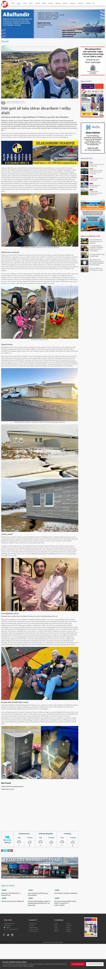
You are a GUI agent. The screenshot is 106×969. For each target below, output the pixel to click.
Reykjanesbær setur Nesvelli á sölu (95, 186)
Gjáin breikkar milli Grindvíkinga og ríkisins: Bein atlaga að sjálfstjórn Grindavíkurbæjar (97, 262)
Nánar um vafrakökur (28, 966)
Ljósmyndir (72, 3)
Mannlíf (19, 3)
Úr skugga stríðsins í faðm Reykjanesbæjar (97, 255)
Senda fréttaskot (33, 956)
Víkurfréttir (81, 3)
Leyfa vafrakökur (78, 964)
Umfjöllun (68, 954)
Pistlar (25, 3)
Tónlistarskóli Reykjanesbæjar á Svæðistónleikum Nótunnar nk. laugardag (39, 928)
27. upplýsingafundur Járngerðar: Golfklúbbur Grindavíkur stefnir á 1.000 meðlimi (96, 248)
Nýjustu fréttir (8, 885)
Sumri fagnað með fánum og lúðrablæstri (38, 907)
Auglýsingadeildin (33, 952)
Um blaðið (31, 950)
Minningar (58, 3)
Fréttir (12, 3)
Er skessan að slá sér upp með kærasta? (96, 179)
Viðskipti (37, 3)
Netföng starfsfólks (34, 954)
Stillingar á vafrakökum (95, 964)
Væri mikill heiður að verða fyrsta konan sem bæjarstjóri (96, 241)
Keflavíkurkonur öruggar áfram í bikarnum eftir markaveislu (96, 172)
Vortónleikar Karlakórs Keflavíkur (66, 906)
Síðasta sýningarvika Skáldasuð (12, 926)
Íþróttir (31, 3)
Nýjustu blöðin (32, 948)
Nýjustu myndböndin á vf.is (90, 236)
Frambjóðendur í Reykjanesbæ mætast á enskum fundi (96, 193)
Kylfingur (88, 3)
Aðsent (44, 3)
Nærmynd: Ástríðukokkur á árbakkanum (10, 907)
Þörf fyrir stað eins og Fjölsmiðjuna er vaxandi (96, 269)
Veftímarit (68, 956)
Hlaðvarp (65, 3)
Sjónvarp (51, 3)
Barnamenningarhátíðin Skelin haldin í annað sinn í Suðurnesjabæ (65, 928)
